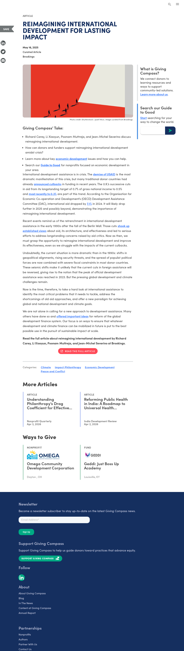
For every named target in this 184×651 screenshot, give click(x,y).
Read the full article (80, 351)
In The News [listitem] (26, 603)
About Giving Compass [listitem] (32, 593)
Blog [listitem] (21, 598)
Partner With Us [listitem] (28, 644)
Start (143, 118)
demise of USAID (104, 174)
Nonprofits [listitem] (25, 634)
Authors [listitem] (23, 639)
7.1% (89, 204)
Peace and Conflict (53, 371)
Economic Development (100, 367)
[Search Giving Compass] (170, 4)
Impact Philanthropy (68, 367)
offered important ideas (72, 316)
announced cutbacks (47, 184)
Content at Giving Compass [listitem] (35, 608)
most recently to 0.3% (42, 194)
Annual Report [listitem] (27, 613)
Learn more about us (154, 94)
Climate (46, 367)
